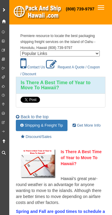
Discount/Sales (36, 136)
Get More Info (87, 125)
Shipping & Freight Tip (41, 125)
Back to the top (32, 116)
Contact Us (32, 67)
